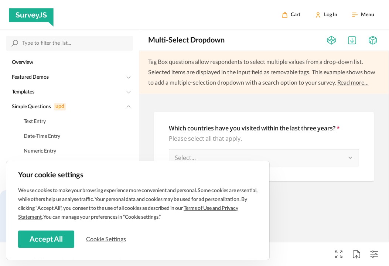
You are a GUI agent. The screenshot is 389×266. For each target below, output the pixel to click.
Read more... (353, 83)
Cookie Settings (107, 239)
